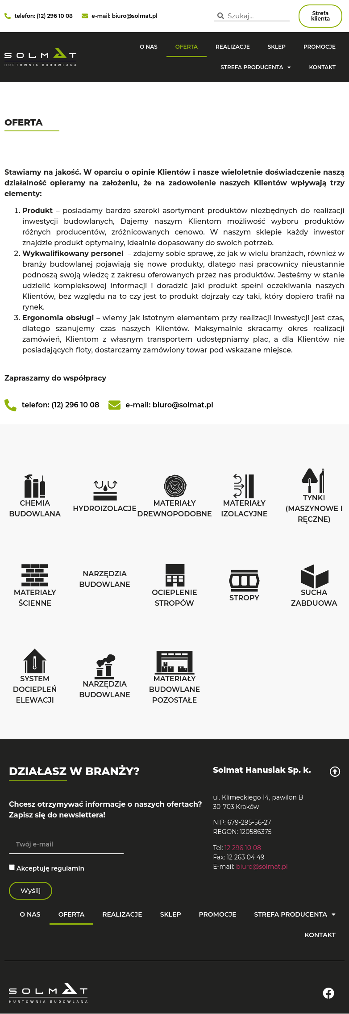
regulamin (68, 868)
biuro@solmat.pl (262, 867)
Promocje (319, 46)
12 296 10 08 (242, 848)
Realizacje (233, 46)
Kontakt (322, 67)
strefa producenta (255, 67)
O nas (149, 46)
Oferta (186, 46)
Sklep (277, 46)
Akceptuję (50, 868)
